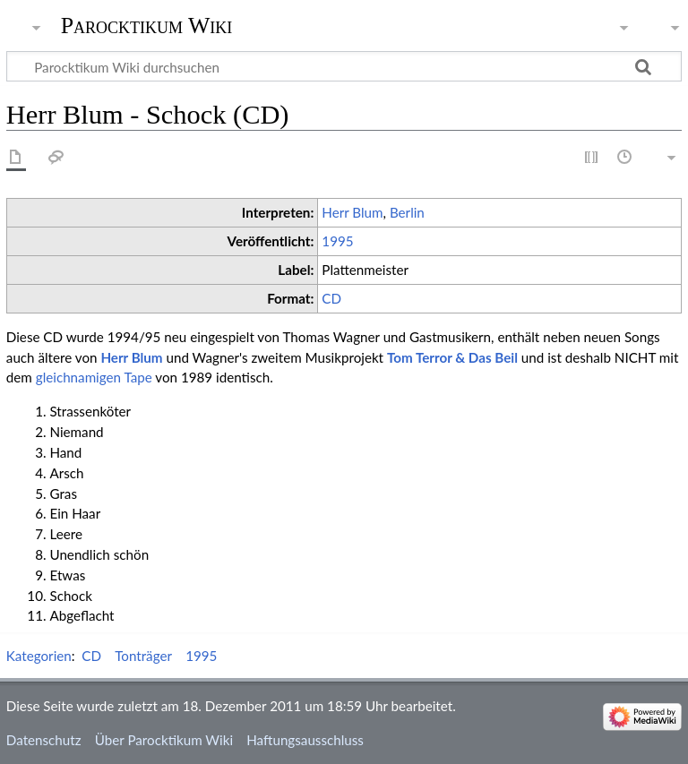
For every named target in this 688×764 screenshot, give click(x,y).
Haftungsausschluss (305, 740)
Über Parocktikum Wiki (164, 740)
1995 (337, 241)
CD (331, 298)
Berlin (407, 212)
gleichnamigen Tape (94, 377)
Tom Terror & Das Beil (452, 357)
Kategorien (39, 656)
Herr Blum (352, 212)
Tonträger (143, 656)
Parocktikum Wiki (147, 24)
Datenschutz (44, 740)
